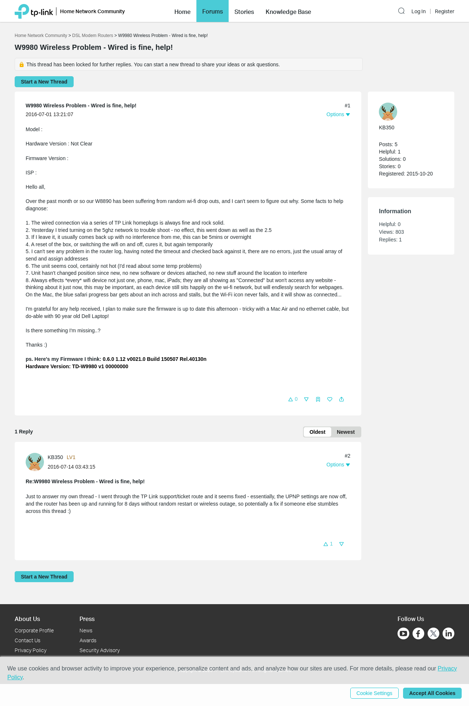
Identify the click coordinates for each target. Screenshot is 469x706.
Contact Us (27, 640)
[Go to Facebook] (418, 633)
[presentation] (35, 462)
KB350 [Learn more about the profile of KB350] (55, 457)
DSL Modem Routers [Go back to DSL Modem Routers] (92, 35)
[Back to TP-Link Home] (34, 11)
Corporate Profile (34, 630)
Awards (88, 640)
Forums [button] (212, 11)
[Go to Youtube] (403, 633)
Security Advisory (100, 650)
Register (444, 11)
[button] (182, 11)
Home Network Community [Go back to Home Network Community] (41, 35)
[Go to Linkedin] (448, 633)
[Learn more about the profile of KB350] (37, 462)
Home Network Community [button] (92, 11)
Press (87, 618)
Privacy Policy (31, 650)
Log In (418, 11)
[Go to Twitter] (433, 634)
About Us (27, 618)
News (86, 630)
